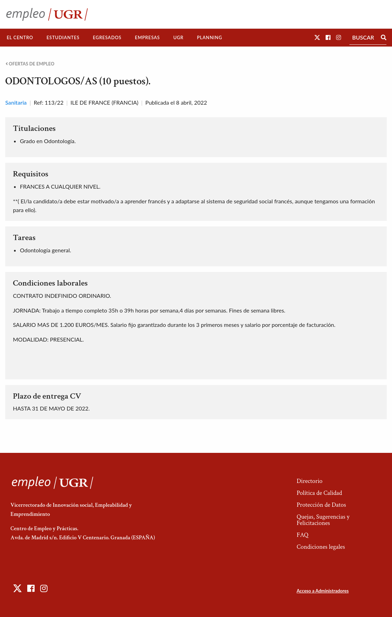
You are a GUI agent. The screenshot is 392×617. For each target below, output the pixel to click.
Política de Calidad (319, 493)
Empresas (147, 37)
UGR (178, 37)
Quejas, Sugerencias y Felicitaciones (323, 520)
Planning (209, 37)
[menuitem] (20, 38)
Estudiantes (62, 37)
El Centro (20, 37)
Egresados (107, 37)
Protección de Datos (321, 505)
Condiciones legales (321, 547)
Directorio (309, 481)
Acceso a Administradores (323, 591)
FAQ (302, 535)
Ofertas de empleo (30, 63)
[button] (317, 37)
